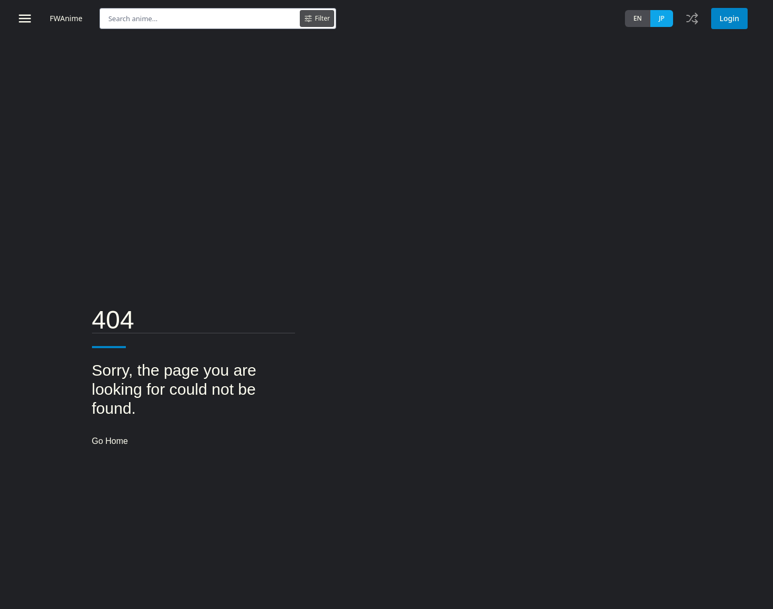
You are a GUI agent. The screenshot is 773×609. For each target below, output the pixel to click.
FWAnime (66, 18)
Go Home (110, 441)
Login (729, 18)
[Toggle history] (692, 18)
